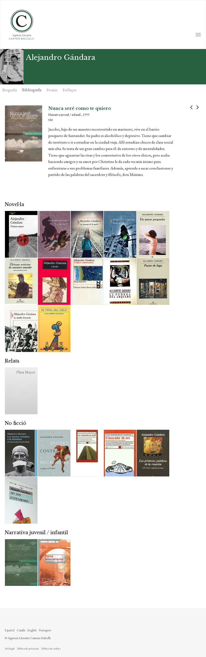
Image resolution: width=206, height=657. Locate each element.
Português (45, 630)
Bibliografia (31, 89)
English (31, 630)
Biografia (9, 89)
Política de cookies (51, 648)
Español (9, 630)
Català (21, 630)
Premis (52, 89)
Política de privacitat (28, 648)
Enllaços (70, 89)
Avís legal (10, 648)
